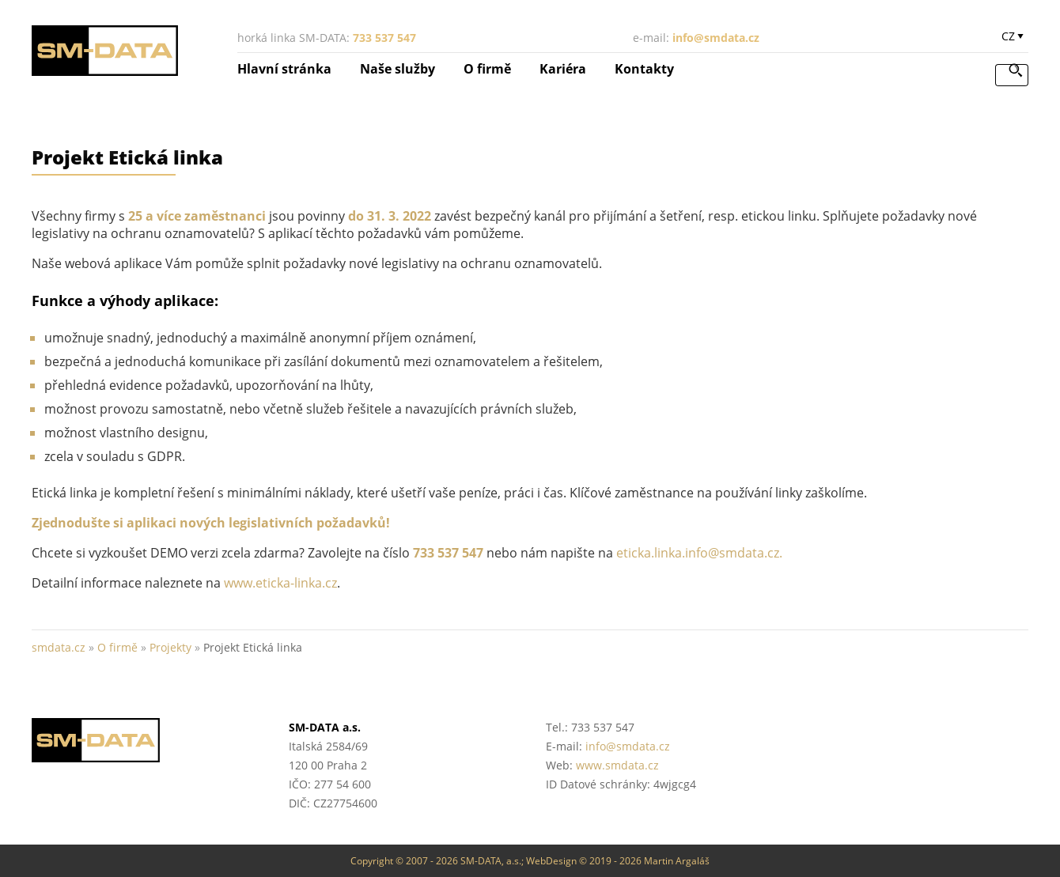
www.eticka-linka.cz (280, 583)
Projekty (170, 647)
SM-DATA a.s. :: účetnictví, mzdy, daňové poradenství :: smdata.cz (106, 50)
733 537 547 (384, 37)
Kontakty (644, 68)
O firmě (487, 68)
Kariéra (562, 68)
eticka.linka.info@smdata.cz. (699, 552)
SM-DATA (144, 740)
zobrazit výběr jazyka (1012, 39)
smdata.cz (58, 647)
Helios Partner (915, 729)
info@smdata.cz (715, 37)
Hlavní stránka (284, 68)
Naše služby (397, 68)
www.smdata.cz (617, 765)
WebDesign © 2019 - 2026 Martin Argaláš (618, 861)
